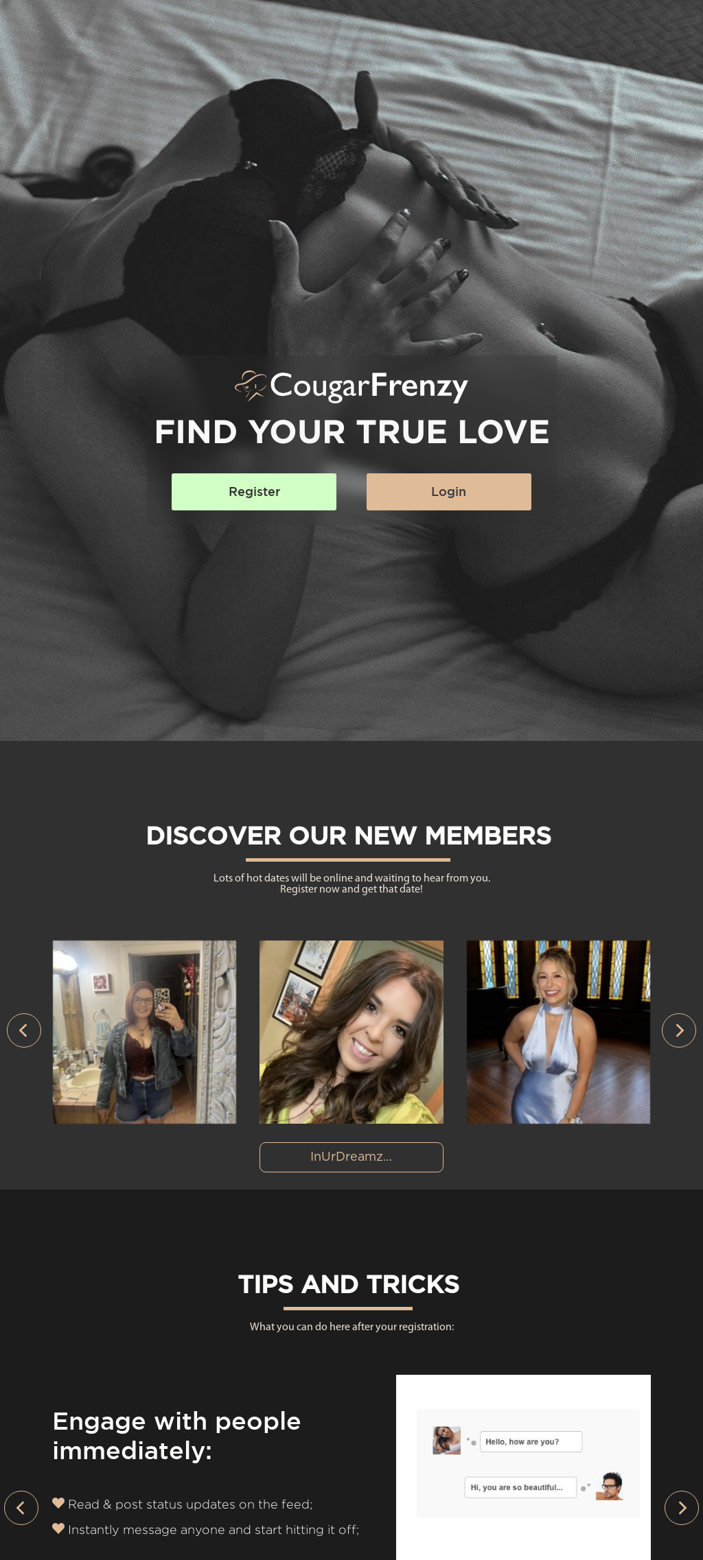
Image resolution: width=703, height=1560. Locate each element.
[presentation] (24, 1030)
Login (448, 491)
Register (254, 491)
